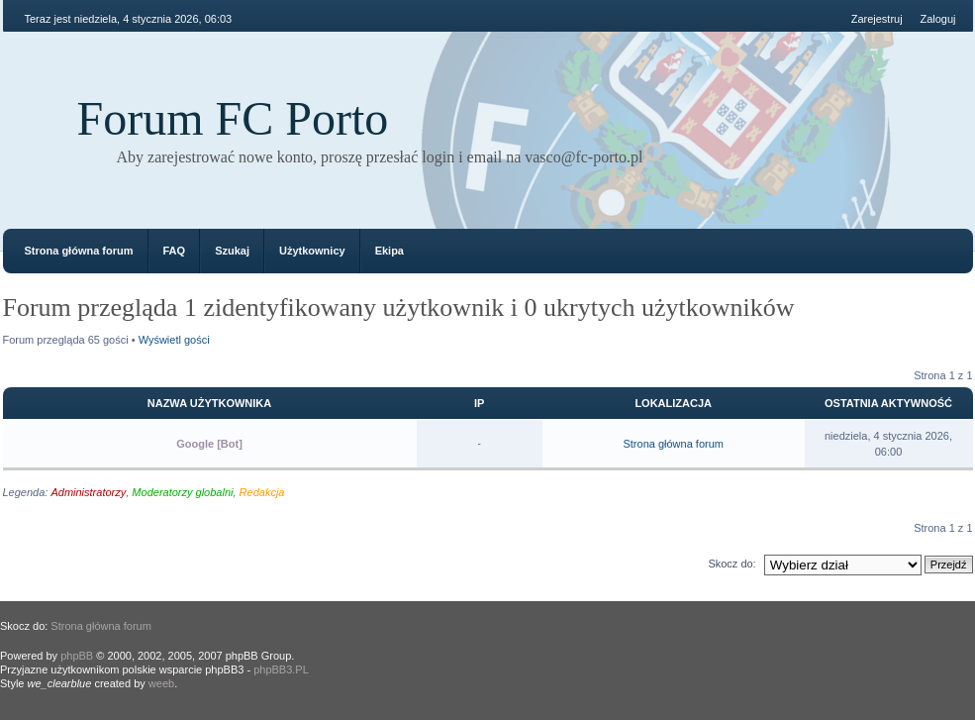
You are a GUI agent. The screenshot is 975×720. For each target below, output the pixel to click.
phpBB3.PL (281, 669)
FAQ (174, 251)
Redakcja (262, 492)
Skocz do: (731, 563)
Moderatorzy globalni (182, 492)
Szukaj (232, 251)
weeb (161, 683)
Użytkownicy (312, 251)
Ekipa (389, 251)
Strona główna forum (79, 251)
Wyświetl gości (174, 340)
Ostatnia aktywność (888, 403)
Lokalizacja (673, 403)
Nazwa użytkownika (209, 403)
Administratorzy (88, 492)
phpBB (76, 656)
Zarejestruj (877, 19)
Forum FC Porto (233, 118)
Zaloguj (937, 19)
